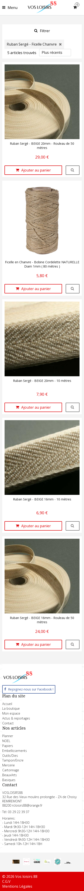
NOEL (6, 741)
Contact (8, 723)
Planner (7, 736)
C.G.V (6, 881)
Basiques (8, 780)
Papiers (7, 746)
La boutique (11, 708)
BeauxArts (9, 775)
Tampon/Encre (13, 760)
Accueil (7, 704)
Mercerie (8, 765)
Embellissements (14, 751)
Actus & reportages (16, 718)
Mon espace (11, 713)
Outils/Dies (10, 755)
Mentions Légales (17, 886)
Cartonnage (10, 770)
